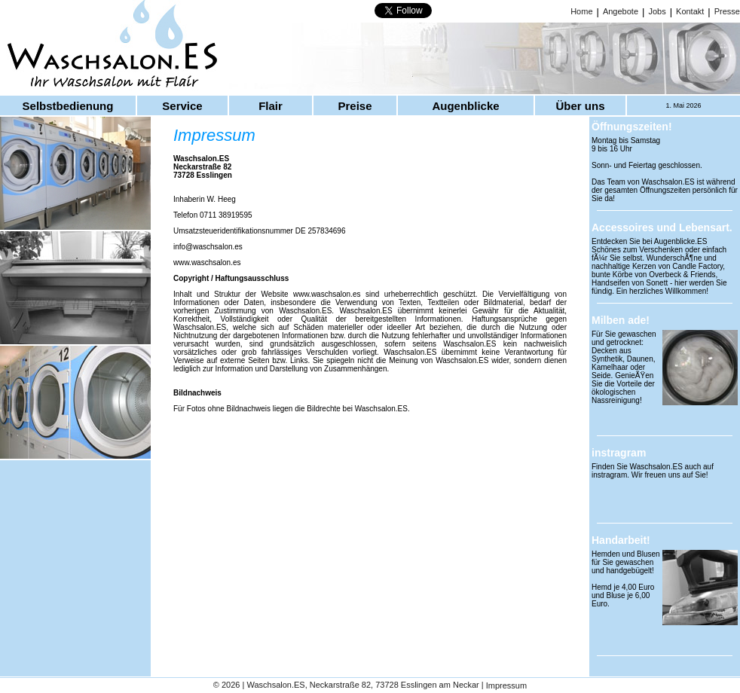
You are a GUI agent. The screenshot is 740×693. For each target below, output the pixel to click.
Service (182, 105)
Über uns (579, 105)
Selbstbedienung (68, 105)
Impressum (506, 686)
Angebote (620, 11)
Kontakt (690, 11)
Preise (355, 105)
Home (581, 11)
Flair (270, 105)
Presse (727, 11)
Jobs (656, 11)
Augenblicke (465, 105)
